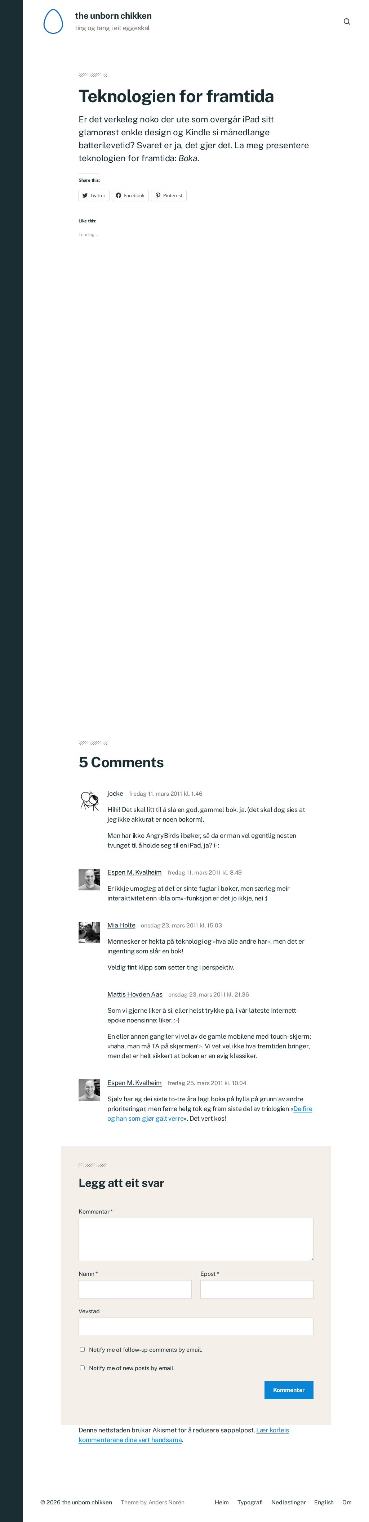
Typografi (250, 1502)
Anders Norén (166, 1502)
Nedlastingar (288, 1502)
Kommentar (96, 1211)
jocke (115, 793)
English (324, 1502)
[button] (11, 761)
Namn (88, 1273)
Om (347, 1502)
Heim (221, 1502)
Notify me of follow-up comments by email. (145, 1349)
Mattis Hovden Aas (135, 994)
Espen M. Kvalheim (134, 872)
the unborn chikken (113, 15)
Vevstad (89, 1311)
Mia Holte (121, 925)
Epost (209, 1273)
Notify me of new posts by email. (132, 1368)
